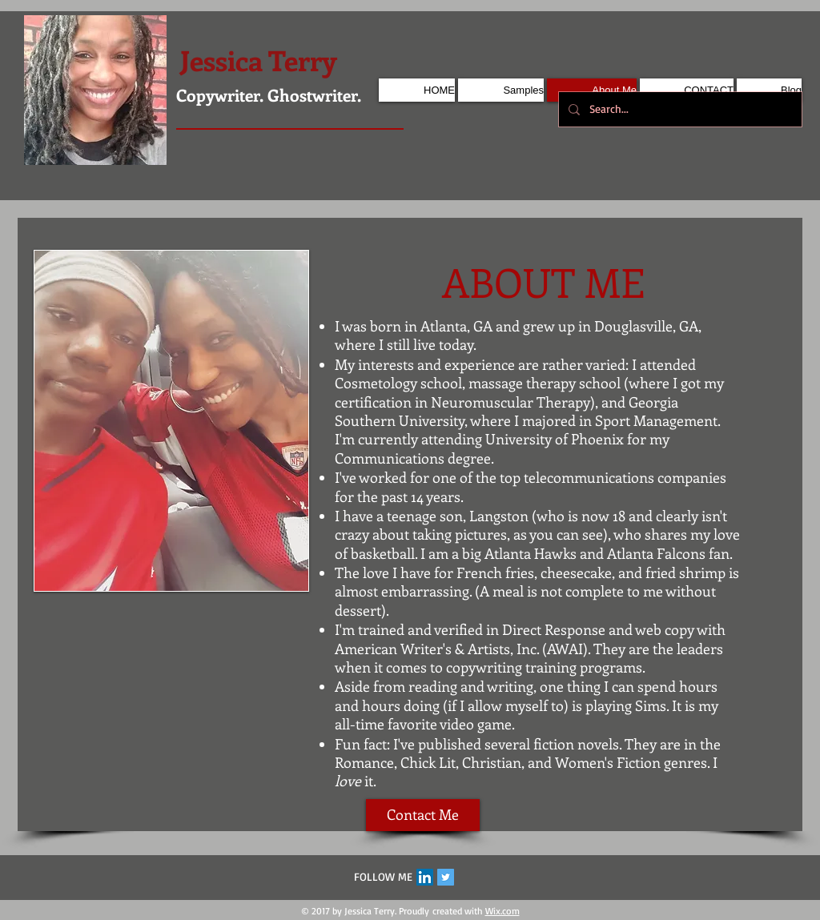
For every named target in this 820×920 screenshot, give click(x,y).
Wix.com (502, 911)
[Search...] (678, 109)
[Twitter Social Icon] (445, 877)
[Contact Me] (423, 815)
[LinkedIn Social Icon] (424, 877)
